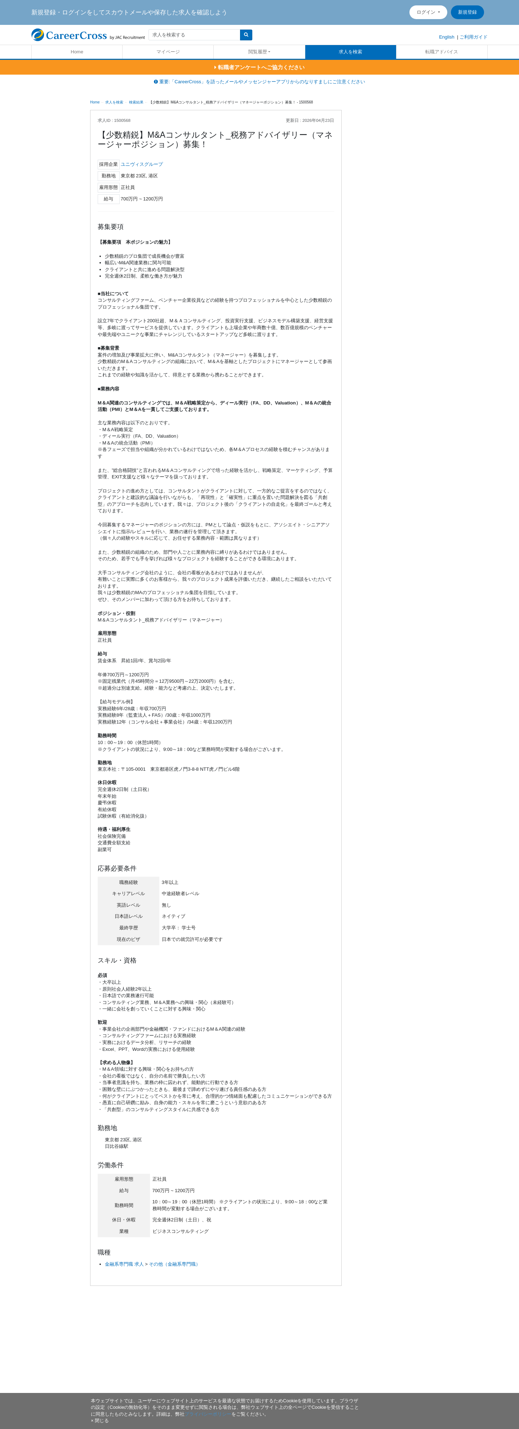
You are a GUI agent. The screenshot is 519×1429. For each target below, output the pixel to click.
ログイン (427, 12)
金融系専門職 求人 (124, 1264)
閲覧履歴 (257, 51)
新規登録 (467, 12)
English (446, 37)
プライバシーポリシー (208, 1414)
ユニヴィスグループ (142, 164)
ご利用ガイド (474, 37)
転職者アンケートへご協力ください (259, 67)
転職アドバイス (441, 51)
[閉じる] (100, 1420)
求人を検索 (350, 51)
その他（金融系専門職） (174, 1264)
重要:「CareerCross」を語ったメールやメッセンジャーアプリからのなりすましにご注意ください (259, 81)
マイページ (168, 51)
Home (77, 51)
